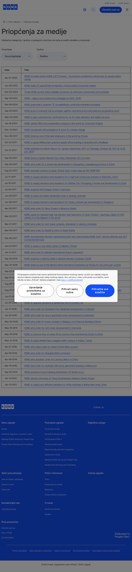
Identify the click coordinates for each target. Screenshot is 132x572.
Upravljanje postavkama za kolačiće (36, 290)
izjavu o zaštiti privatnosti (72, 280)
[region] (66, 286)
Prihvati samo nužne (69, 291)
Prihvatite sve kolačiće (100, 291)
